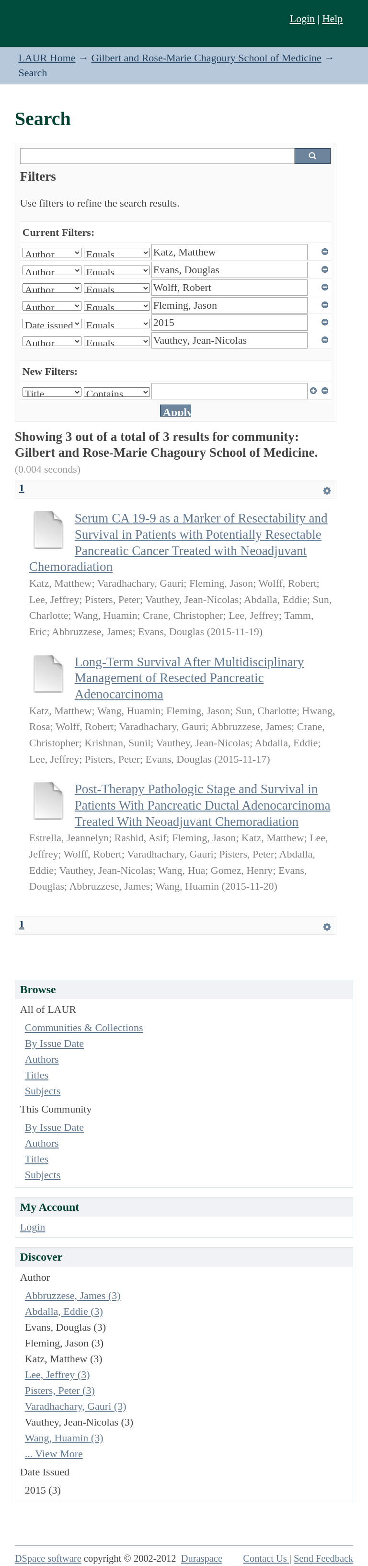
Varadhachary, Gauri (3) (75, 1406)
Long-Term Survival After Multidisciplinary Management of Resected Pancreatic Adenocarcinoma (189, 678)
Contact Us (266, 1558)
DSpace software (48, 1558)
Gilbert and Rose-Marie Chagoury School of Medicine (207, 58)
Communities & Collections (84, 1027)
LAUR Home (46, 58)
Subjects (43, 1091)
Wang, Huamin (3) (64, 1438)
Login (302, 18)
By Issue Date (54, 1043)
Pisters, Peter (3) (60, 1390)
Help (332, 18)
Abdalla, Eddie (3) (64, 1311)
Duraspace (201, 1558)
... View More (54, 1454)
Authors (42, 1059)
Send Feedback (323, 1558)
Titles (36, 1075)
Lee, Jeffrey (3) (57, 1374)
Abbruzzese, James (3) (73, 1295)
